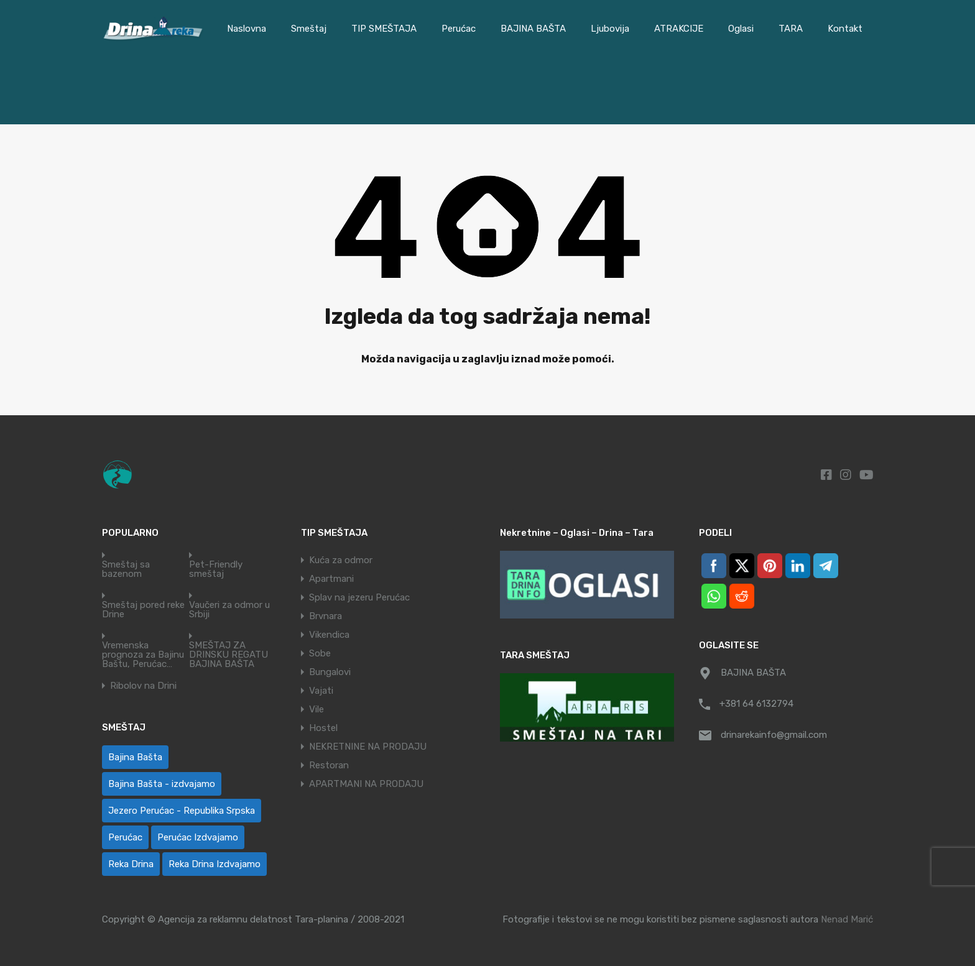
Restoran (329, 765)
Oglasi (741, 28)
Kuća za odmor (340, 560)
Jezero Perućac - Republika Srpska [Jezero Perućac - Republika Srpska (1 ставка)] (181, 810)
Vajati (321, 690)
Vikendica (329, 634)
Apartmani (331, 578)
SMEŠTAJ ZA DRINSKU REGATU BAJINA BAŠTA (228, 655)
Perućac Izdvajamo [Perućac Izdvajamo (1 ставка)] (197, 837)
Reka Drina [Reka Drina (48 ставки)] (131, 864)
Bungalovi (330, 672)
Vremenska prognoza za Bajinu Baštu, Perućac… (143, 655)
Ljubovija (610, 28)
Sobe (320, 653)
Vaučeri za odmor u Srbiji (229, 609)
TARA (791, 28)
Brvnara (325, 616)
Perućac (458, 28)
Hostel (323, 728)
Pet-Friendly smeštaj (216, 569)
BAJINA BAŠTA (533, 28)
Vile (316, 709)
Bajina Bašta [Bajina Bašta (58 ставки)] (135, 757)
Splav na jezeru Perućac (359, 597)
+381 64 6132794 (756, 703)
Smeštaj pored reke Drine (143, 609)
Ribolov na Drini (143, 686)
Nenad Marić (847, 919)
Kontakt (845, 28)
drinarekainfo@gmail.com (774, 734)
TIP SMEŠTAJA (384, 28)
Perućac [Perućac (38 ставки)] (125, 837)
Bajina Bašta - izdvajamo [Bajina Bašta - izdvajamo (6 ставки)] (161, 783)
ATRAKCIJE (678, 28)
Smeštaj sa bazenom (126, 569)
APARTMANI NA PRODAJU (366, 783)
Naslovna (246, 28)
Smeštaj (308, 28)
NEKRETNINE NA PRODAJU (368, 746)
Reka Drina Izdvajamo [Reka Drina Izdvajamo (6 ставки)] (215, 864)
